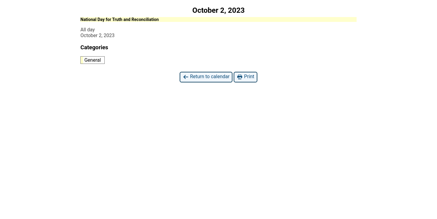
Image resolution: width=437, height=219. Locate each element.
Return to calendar (206, 77)
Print (245, 77)
